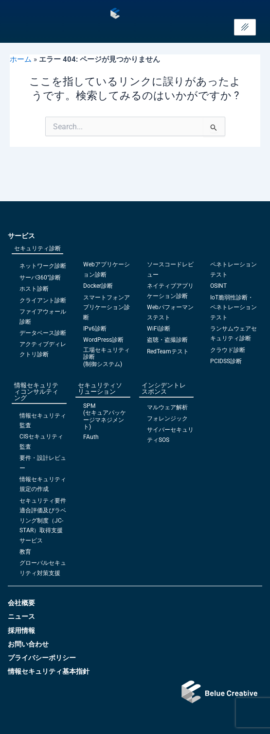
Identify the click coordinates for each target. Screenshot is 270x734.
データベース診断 (42, 333)
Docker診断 (98, 285)
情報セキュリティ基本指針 (49, 671)
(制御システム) (102, 364)
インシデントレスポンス (164, 388)
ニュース (21, 616)
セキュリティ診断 (37, 248)
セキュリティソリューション (100, 388)
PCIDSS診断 (226, 361)
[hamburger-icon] (245, 27)
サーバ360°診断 (40, 277)
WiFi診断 (158, 328)
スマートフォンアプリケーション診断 (106, 307)
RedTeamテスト (168, 351)
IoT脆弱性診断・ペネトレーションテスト (233, 307)
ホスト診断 (34, 288)
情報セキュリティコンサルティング (36, 392)
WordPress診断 (103, 339)
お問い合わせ (28, 644)
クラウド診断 (227, 350)
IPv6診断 (95, 328)
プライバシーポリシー (42, 658)
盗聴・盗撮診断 (167, 339)
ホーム (21, 59)
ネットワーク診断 (42, 265)
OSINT (218, 285)
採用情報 (21, 630)
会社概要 (21, 603)
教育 (25, 551)
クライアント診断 (42, 300)
